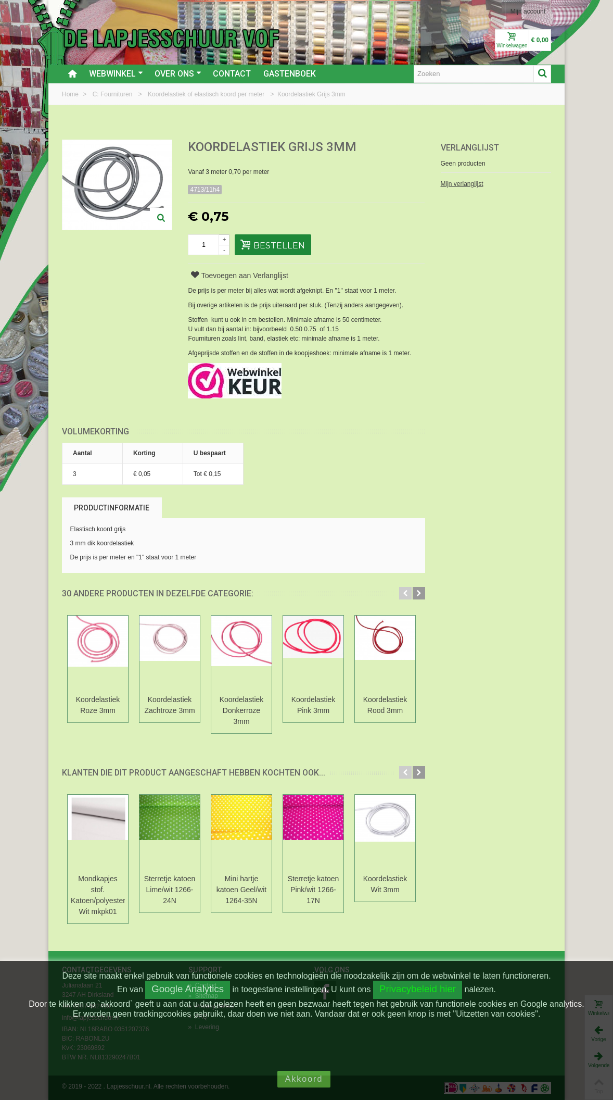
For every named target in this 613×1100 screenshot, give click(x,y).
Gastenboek (289, 74)
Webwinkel (116, 74)
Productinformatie (111, 508)
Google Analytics (187, 988)
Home (71, 94)
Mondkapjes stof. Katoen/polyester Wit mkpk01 (98, 895)
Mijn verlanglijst (462, 184)
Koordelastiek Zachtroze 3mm (169, 705)
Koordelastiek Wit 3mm (385, 884)
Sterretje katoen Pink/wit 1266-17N (313, 889)
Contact (232, 74)
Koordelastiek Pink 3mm (313, 705)
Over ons (178, 74)
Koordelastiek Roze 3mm (98, 705)
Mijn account (527, 11)
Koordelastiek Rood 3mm (385, 705)
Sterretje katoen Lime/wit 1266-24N (170, 889)
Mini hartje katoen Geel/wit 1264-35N (241, 889)
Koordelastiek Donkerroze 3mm (242, 710)
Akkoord (304, 1078)
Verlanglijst (470, 148)
